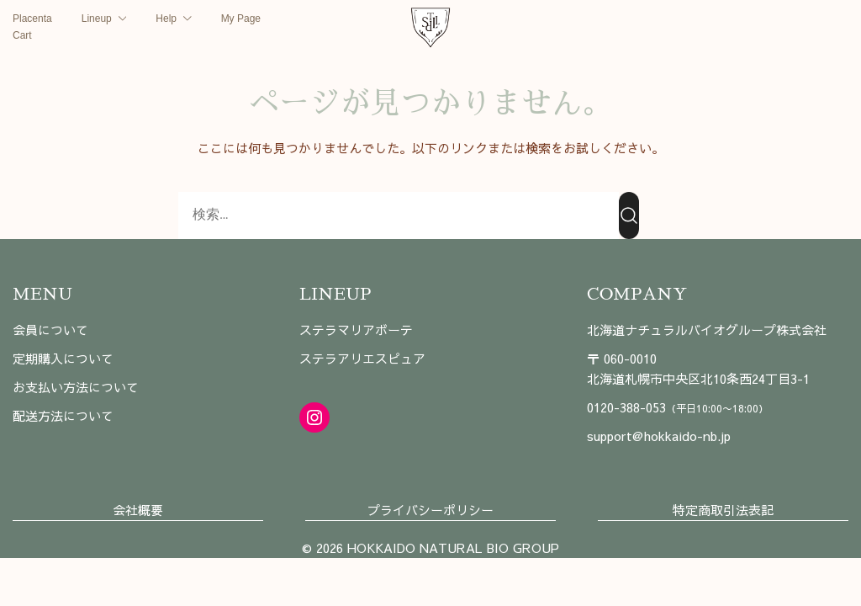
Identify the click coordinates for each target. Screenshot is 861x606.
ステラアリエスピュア (362, 358)
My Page (241, 18)
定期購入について (63, 358)
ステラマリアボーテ (356, 329)
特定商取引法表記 (723, 509)
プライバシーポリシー (430, 509)
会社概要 (138, 509)
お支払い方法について (76, 387)
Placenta (32, 18)
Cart (22, 35)
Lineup (97, 18)
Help (166, 18)
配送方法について (63, 415)
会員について (50, 329)
